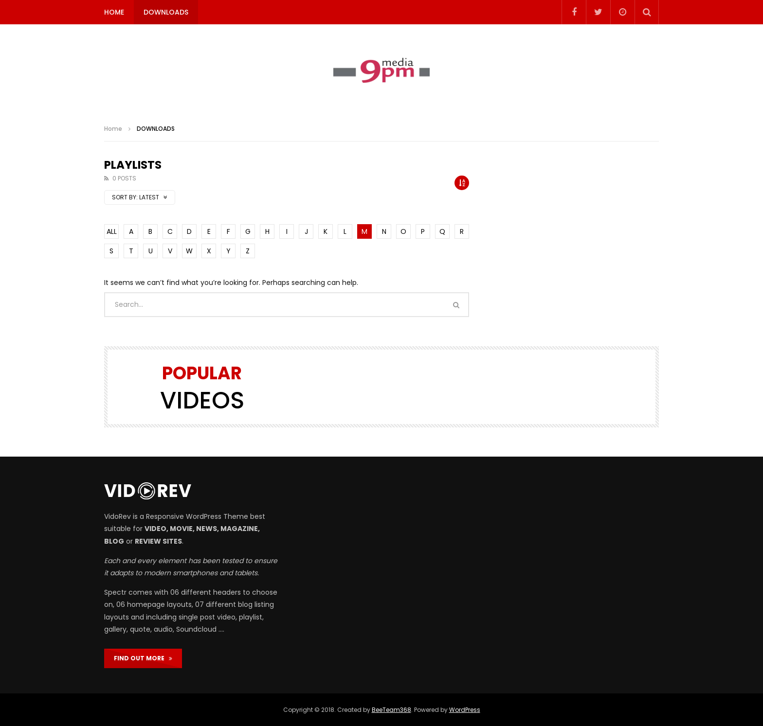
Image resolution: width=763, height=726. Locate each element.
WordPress (464, 710)
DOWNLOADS (166, 12)
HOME (114, 12)
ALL (112, 231)
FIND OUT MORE (143, 658)
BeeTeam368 (391, 710)
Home (113, 128)
